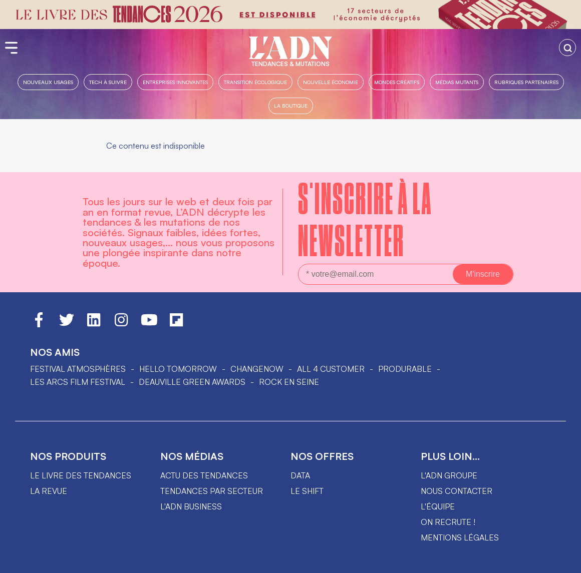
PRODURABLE (405, 369)
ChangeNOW (256, 369)
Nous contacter (456, 491)
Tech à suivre (108, 82)
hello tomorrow (178, 369)
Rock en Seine (289, 382)
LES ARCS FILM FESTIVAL (77, 382)
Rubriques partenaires (526, 82)
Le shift (307, 491)
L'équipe (438, 506)
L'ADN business (191, 506)
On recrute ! (448, 522)
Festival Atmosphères (78, 369)
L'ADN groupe (449, 475)
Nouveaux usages (48, 82)
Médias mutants (456, 82)
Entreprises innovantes (175, 82)
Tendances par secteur (211, 491)
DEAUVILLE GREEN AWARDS (192, 382)
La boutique (291, 105)
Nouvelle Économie (330, 82)
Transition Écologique (255, 82)
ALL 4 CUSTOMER (331, 369)
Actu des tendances (204, 475)
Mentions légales (460, 537)
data (300, 475)
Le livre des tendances (80, 475)
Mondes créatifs (396, 82)
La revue (48, 491)
